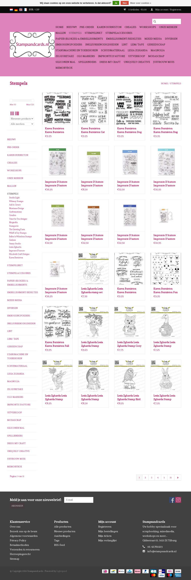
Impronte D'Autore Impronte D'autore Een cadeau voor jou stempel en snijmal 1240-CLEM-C (164, 237)
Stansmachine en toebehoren (77, 50)
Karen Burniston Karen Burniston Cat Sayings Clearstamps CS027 (93, 130)
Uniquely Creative (137, 61)
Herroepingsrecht (20, 554)
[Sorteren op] (22, 118)
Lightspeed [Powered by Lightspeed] (61, 571)
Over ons (15, 526)
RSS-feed (59, 544)
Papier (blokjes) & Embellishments (79, 38)
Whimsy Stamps (16, 201)
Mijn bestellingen (108, 531)
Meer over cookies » (140, 3)
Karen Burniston (109, 27)
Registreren (105, 526)
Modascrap (156, 56)
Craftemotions (15, 212)
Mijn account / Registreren (166, 9)
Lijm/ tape (137, 44)
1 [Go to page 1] (139, 477)
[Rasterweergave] (12, 113)
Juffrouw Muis (163, 61)
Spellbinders (87, 61)
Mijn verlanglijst (107, 540)
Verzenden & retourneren (25, 549)
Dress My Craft (110, 61)
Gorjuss (12, 240)
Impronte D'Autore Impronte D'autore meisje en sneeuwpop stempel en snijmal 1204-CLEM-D (57, 290)
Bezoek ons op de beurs (23, 531)
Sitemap (14, 558)
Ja (116, 3)
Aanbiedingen (62, 535)
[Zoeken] (166, 21)
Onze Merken (168, 27)
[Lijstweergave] (17, 113)
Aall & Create (15, 205)
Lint (125, 44)
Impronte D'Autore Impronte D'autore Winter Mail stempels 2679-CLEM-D (93, 237)
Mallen (61, 32)
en (20, 9)
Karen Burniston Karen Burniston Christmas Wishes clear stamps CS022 (128, 290)
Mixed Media (153, 38)
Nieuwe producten (64, 531)
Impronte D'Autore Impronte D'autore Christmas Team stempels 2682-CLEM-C (92, 183)
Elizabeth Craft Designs (19, 254)
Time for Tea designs (18, 219)
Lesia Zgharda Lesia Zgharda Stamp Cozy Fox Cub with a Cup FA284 (129, 344)
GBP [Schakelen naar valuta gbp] (37, 9)
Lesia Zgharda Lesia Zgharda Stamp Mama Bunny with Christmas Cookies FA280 (164, 397)
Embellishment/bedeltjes (123, 38)
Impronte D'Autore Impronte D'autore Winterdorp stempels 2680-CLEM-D (129, 237)
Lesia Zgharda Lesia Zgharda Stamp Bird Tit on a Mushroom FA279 (128, 397)
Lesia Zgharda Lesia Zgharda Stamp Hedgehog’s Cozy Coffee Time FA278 (92, 397)
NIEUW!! (72, 27)
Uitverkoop (136, 56)
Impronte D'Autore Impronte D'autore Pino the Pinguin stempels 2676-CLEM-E (164, 183)
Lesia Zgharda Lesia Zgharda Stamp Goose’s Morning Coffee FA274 (164, 344)
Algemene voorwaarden (24, 535)
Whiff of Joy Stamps (17, 233)
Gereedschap (156, 44)
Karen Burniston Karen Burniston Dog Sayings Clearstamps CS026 (129, 130)
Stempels (75, 32)
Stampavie (13, 226)
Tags (56, 540)
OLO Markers (86, 56)
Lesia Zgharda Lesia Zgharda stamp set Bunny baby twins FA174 (92, 290)
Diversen (171, 38)
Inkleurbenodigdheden (102, 44)
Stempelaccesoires (119, 32)
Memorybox (64, 67)
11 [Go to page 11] (171, 477)
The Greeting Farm (17, 229)
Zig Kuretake (65, 56)
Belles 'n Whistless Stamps (20, 236)
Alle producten (62, 526)
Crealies (130, 27)
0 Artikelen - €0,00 (135, 9)
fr (25, 9)
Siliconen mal (65, 61)
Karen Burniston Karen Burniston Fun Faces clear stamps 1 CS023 (165, 290)
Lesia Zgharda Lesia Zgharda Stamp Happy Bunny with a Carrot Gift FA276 (57, 397)
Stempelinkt (93, 32)
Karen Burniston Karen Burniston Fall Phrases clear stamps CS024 (57, 344)
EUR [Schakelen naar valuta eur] (31, 9)
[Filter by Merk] (22, 124)
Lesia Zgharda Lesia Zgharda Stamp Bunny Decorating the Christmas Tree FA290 (92, 344)
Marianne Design (16, 208)
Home (59, 27)
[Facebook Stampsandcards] (172, 500)
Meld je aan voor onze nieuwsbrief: (35, 500)
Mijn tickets (105, 535)
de (16, 9)
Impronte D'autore (111, 56)
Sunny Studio (15, 243)
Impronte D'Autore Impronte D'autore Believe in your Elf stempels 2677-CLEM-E (57, 183)
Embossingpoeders (69, 44)
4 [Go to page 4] (158, 477)
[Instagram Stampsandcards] (178, 500)
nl (11, 9)
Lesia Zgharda (138, 50)
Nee (125, 3)
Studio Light (14, 198)
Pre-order (87, 27)
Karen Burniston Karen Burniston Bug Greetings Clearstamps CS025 (165, 130)
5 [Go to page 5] (164, 477)
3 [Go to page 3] (151, 477)
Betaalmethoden (19, 544)
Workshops (147, 27)
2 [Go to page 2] (145, 477)
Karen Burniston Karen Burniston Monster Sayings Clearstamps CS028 (56, 130)
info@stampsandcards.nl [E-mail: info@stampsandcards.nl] (161, 551)
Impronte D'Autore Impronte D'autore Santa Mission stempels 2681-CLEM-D (57, 237)
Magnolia (158, 50)
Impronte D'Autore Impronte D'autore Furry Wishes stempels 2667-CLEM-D (128, 183)
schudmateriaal (113, 50)
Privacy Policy (18, 540)
